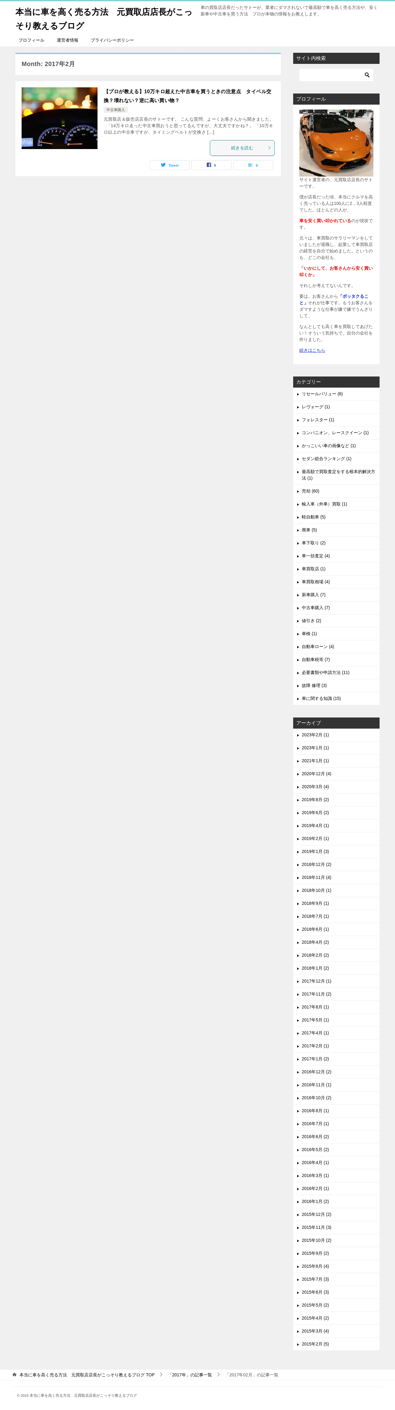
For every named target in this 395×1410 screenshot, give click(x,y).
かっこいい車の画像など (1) (329, 445)
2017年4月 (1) (315, 1032)
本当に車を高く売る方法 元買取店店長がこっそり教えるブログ (104, 17)
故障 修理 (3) (314, 685)
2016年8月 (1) (315, 1110)
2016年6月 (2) (315, 1136)
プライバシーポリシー (112, 40)
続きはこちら (312, 350)
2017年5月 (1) (315, 1019)
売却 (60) (310, 491)
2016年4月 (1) (315, 1162)
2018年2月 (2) (315, 955)
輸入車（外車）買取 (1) (324, 503)
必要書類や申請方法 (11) (326, 672)
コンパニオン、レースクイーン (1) (335, 432)
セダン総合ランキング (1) (326, 458)
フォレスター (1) (318, 419)
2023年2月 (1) (315, 734)
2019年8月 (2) (315, 799)
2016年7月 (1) (315, 1123)
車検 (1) (309, 633)
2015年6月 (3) (315, 1292)
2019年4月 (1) (315, 825)
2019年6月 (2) (315, 812)
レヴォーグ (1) (316, 406)
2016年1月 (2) (315, 1201)
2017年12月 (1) (316, 981)
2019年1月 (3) (315, 851)
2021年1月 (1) (315, 760)
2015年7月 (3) (315, 1279)
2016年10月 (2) (316, 1097)
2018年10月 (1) (316, 890)
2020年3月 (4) (315, 786)
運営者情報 (67, 40)
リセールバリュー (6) (322, 393)
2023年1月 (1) (315, 747)
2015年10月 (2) (316, 1240)
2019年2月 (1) (315, 838)
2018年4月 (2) (315, 942)
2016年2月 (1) (315, 1188)
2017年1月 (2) (315, 1058)
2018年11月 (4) (316, 877)
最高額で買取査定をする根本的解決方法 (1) (338, 474)
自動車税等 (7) (316, 659)
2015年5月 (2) (315, 1305)
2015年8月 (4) (315, 1266)
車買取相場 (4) (316, 581)
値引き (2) (311, 620)
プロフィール (31, 40)
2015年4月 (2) (315, 1318)
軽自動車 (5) (314, 516)
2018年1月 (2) (315, 968)
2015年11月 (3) (316, 1227)
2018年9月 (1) (315, 903)
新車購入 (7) (314, 594)
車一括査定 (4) (316, 555)
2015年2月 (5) (315, 1343)
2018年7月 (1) (315, 916)
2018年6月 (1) (315, 929)
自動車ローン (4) (318, 646)
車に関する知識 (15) (321, 698)
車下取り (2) (314, 542)
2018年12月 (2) (316, 864)
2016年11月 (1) (316, 1084)
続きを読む (251, 147)
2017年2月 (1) (315, 1045)
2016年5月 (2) (315, 1149)
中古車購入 (115, 110)
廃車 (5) (309, 529)
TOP (87, 1374)
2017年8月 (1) (315, 1006)
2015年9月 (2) (315, 1253)
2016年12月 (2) (316, 1071)
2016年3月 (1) (315, 1175)
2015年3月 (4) (315, 1331)
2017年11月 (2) (316, 994)
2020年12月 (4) (316, 773)
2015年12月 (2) (316, 1214)
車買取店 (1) (314, 568)
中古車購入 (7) (316, 607)
